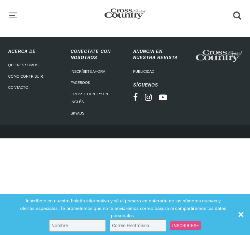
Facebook (80, 83)
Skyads (77, 113)
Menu (13, 15)
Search (237, 15)
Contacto (18, 87)
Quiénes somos (23, 65)
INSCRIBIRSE (185, 225)
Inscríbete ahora (88, 71)
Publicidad (143, 71)
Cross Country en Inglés (89, 98)
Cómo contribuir (25, 76)
